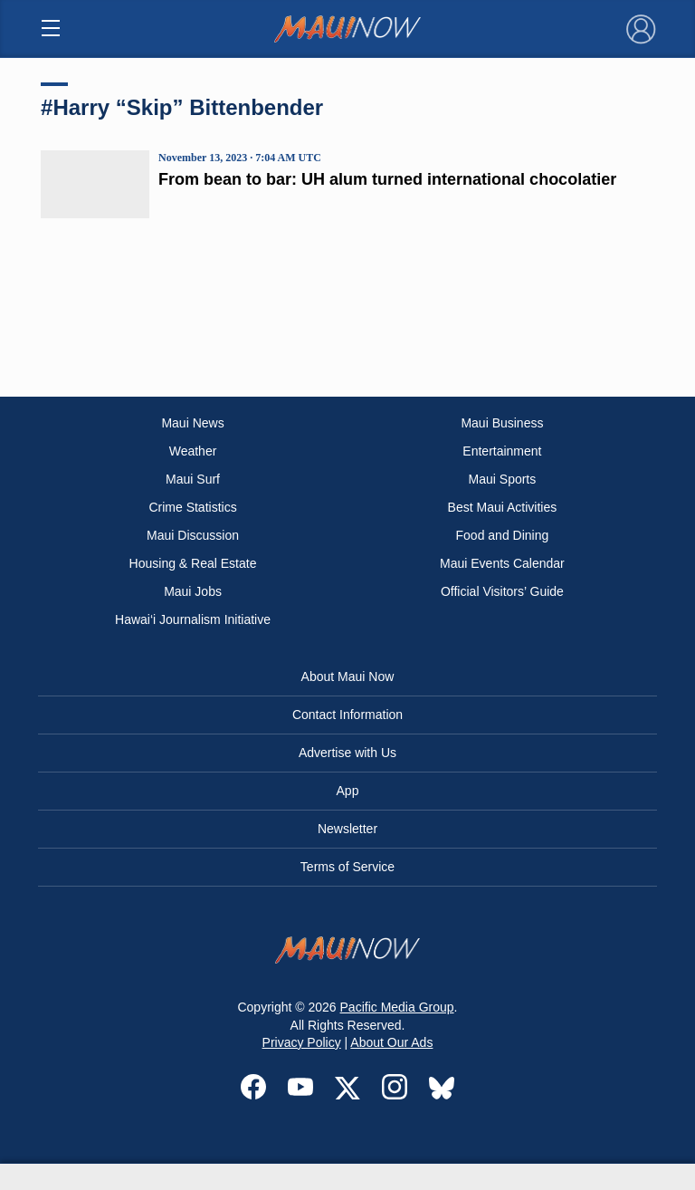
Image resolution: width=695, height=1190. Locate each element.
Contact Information (347, 714)
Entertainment (501, 451)
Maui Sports (503, 479)
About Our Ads (391, 1042)
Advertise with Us (347, 752)
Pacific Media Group (397, 1007)
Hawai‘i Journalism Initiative (193, 619)
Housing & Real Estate (193, 563)
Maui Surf (193, 479)
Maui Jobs (193, 591)
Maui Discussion (193, 535)
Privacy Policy (301, 1042)
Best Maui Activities (502, 507)
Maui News (192, 423)
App (348, 790)
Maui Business (502, 423)
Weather (193, 451)
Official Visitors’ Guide (502, 591)
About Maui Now (348, 676)
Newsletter (347, 828)
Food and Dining (502, 535)
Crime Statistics (192, 507)
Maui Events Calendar (502, 563)
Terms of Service (347, 866)
